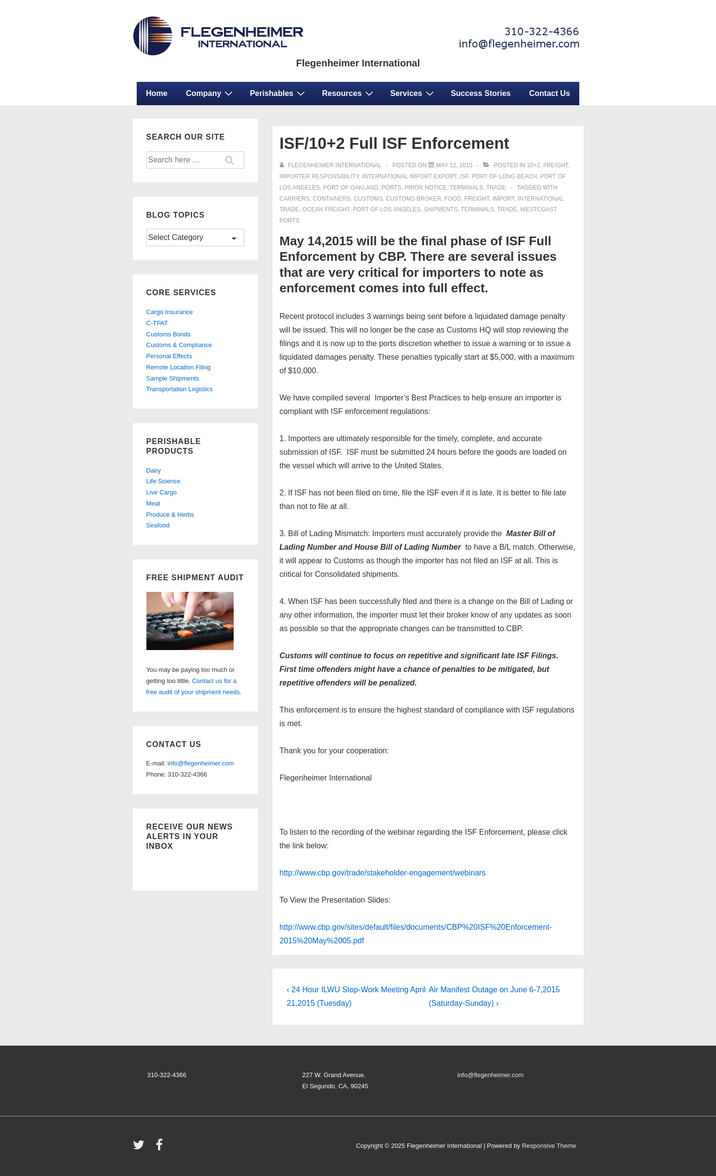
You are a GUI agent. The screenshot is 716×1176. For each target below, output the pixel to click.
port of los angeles (387, 209)
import (503, 198)
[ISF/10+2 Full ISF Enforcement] (454, 165)
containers (331, 198)
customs (368, 198)
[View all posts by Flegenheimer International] (331, 165)
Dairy (153, 470)
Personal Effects (169, 356)
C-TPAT (157, 323)
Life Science (163, 481)
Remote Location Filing (178, 367)
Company (210, 93)
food (453, 198)
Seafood (158, 525)
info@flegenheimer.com (201, 763)
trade (496, 187)
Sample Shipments (172, 378)
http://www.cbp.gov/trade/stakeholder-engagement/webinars (383, 873)
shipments (441, 209)
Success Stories (481, 93)
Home (156, 93)
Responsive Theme (549, 1145)
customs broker (413, 198)
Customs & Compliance (179, 345)
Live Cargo (161, 492)
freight (555, 165)
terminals (466, 187)
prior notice (426, 187)
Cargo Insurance (169, 312)
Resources (349, 93)
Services (413, 93)
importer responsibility (319, 176)
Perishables (278, 93)
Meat (153, 503)
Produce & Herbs (170, 514)
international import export (409, 176)
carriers (295, 198)
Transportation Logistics (179, 389)
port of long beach (504, 176)
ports (391, 187)
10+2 (533, 165)
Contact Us (549, 93)
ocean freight (326, 209)
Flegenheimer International (358, 63)
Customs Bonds (168, 334)
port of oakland (351, 187)
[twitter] (141, 1148)
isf (464, 176)
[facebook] (160, 1148)
